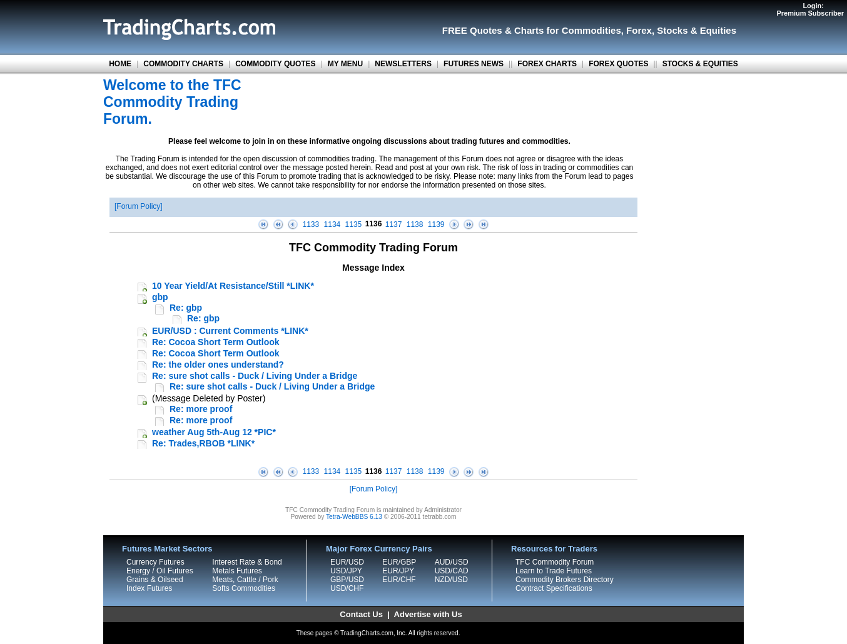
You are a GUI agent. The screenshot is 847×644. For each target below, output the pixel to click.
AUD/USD (452, 562)
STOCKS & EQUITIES (700, 63)
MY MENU (345, 63)
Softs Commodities (243, 588)
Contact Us (361, 614)
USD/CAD (452, 570)
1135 (353, 224)
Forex (639, 30)
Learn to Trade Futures (553, 570)
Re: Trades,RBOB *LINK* (203, 443)
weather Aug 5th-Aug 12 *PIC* (214, 432)
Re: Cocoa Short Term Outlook (216, 342)
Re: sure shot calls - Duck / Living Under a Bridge (254, 376)
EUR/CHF (398, 579)
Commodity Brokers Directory (564, 579)
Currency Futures (155, 562)
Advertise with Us (428, 614)
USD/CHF (346, 588)
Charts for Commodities (567, 30)
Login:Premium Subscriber (810, 9)
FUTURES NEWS (474, 63)
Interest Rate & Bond (246, 562)
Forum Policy (138, 206)
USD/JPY (346, 570)
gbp (160, 297)
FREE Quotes (472, 30)
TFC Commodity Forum (554, 562)
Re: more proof (201, 409)
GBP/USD (347, 579)
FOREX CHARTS (547, 63)
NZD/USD (451, 579)
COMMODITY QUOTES (275, 63)
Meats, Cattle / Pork (245, 579)
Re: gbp (186, 308)
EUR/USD (347, 562)
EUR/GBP (399, 562)
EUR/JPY (398, 570)
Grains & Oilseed (154, 579)
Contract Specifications (553, 588)
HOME (120, 63)
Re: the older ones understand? (218, 365)
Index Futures (149, 588)
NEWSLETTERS (403, 63)
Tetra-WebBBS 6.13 (354, 516)
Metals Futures (236, 570)
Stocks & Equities (696, 30)
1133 (311, 224)
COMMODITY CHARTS (183, 63)
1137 (393, 224)
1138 (415, 224)
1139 (436, 224)
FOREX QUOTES (618, 63)
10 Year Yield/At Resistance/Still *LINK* (233, 286)
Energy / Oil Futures (159, 570)
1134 (332, 224)
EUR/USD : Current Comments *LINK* (230, 331)
